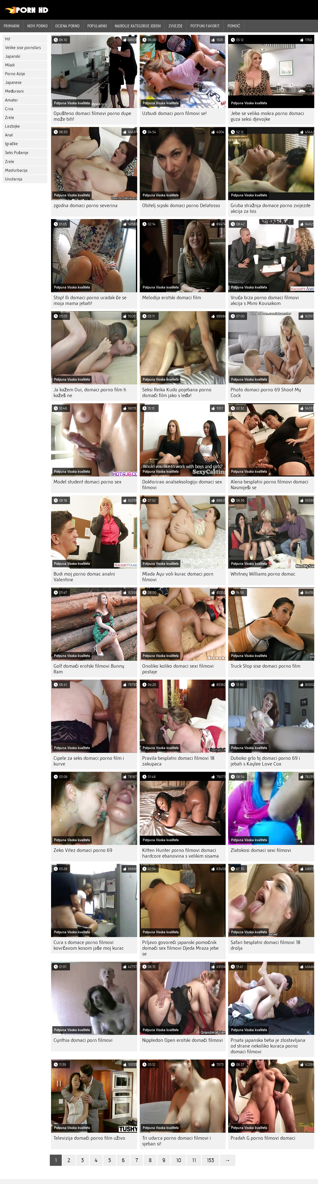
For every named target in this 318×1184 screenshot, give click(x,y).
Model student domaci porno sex (88, 482)
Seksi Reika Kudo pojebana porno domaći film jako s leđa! (176, 392)
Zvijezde (176, 26)
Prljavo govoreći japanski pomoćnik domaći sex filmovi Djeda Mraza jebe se (180, 948)
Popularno (97, 26)
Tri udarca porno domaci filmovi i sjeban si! (176, 1141)
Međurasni (14, 91)
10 (178, 1160)
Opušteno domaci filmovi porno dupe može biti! (92, 116)
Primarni (12, 26)
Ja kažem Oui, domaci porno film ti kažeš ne (90, 392)
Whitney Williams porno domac (263, 574)
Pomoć (234, 26)
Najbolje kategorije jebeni (138, 26)
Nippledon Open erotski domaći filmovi (182, 1040)
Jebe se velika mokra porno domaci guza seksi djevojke (267, 116)
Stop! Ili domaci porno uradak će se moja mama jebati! (90, 300)
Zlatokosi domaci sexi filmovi (261, 850)
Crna (9, 109)
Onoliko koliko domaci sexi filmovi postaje (178, 669)
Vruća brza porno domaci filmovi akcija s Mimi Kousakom (265, 300)
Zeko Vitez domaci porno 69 (83, 850)
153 (210, 1160)
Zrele (9, 117)
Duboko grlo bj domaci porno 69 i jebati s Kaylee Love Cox (265, 761)
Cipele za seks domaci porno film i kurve (89, 761)
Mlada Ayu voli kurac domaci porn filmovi (177, 577)
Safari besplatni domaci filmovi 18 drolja (265, 945)
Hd (7, 39)
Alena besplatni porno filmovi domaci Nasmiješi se (269, 484)
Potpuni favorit (205, 26)
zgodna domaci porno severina (86, 205)
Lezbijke (12, 126)
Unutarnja (13, 179)
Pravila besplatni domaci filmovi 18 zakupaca (178, 761)
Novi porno (37, 26)
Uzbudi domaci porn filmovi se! (174, 113)
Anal (9, 135)
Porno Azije (15, 73)
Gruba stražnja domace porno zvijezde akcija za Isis (271, 208)
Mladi (10, 65)
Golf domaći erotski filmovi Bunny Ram (89, 669)
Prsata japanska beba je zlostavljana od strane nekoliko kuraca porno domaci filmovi (268, 1046)
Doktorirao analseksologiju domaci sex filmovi (182, 484)
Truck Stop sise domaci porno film (265, 666)
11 (194, 1160)
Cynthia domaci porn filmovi (83, 1040)
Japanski (12, 56)
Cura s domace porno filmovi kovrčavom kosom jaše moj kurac (89, 945)
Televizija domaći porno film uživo (89, 1138)
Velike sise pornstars (23, 47)
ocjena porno (67, 26)
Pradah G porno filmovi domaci (263, 1138)
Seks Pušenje (16, 152)
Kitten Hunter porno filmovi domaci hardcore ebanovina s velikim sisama (180, 853)
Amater (11, 100)
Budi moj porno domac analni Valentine (84, 577)
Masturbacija (16, 170)
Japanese (13, 82)
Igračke (11, 143)
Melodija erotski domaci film (171, 297)
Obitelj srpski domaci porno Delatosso (181, 205)
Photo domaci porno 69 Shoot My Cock (266, 392)
